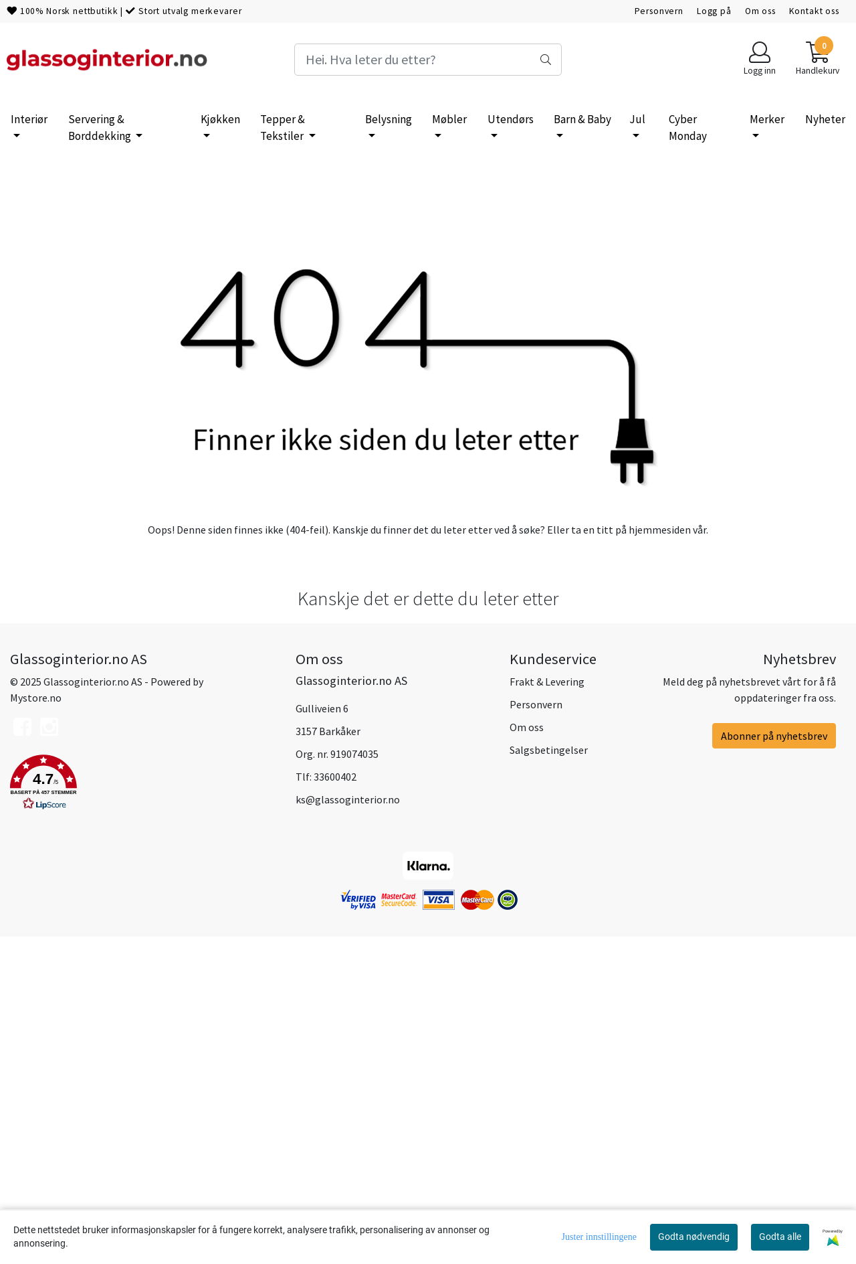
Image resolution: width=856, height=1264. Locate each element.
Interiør (29, 119)
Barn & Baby (582, 119)
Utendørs (511, 119)
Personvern (659, 11)
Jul (637, 119)
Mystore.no (36, 1024)
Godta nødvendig (694, 1236)
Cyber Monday (688, 128)
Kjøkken (220, 119)
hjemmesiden (660, 855)
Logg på (714, 11)
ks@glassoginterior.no (348, 1126)
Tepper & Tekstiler (283, 128)
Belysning (388, 119)
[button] (143, 1111)
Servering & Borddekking (100, 128)
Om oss (760, 11)
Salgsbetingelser (549, 1076)
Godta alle (780, 1236)
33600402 (335, 1103)
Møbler (449, 119)
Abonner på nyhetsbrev (774, 1062)
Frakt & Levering (547, 1008)
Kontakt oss (814, 11)
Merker (767, 119)
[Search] (428, 60)
